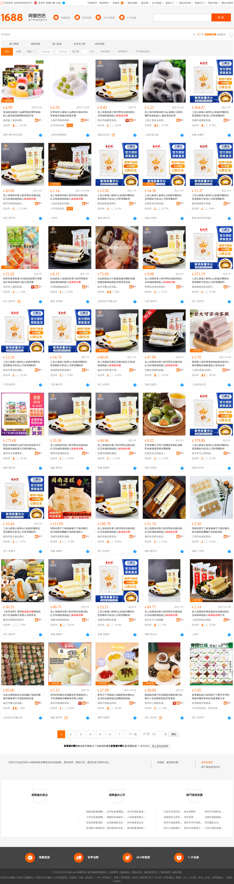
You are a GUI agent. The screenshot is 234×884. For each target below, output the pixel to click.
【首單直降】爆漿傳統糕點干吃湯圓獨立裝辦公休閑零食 (22, 613)
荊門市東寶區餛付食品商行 (14, 203)
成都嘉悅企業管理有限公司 (178, 817)
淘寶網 (72, 877)
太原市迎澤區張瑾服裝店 (176, 811)
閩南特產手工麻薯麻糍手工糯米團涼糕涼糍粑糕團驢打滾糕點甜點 (210, 530)
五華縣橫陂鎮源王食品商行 (61, 286)
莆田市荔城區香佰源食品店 (61, 453)
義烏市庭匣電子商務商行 (108, 370)
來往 (201, 877)
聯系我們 (165, 872)
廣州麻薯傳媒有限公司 (139, 828)
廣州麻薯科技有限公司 (118, 828)
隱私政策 (137, 872)
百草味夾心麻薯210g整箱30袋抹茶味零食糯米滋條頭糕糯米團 (69, 114)
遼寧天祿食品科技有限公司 (108, 703)
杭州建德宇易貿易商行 (202, 703)
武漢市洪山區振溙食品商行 (155, 453)
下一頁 (133, 734)
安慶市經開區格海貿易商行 (61, 619)
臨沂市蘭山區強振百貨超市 (108, 286)
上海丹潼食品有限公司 (202, 370)
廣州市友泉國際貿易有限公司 (14, 453)
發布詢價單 (207, 762)
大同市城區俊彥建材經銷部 (219, 828)
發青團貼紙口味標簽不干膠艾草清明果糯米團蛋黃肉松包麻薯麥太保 (210, 697)
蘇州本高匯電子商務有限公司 (199, 828)
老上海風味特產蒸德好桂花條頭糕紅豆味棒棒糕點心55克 (210, 613)
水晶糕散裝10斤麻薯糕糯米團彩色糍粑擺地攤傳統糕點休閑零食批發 (116, 280)
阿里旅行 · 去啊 (110, 877)
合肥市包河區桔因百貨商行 (155, 203)
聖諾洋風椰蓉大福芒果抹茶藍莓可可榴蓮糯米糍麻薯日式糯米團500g (22, 447)
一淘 (97, 877)
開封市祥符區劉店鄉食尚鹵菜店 (200, 822)
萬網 (178, 877)
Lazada (117, 881)
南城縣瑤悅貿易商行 (60, 370)
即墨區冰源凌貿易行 (155, 286)
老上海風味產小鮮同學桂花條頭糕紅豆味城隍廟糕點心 (116, 114)
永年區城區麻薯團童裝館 (140, 811)
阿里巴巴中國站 (44, 877)
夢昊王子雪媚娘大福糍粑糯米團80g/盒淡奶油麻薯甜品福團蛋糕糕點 (116, 697)
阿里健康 (217, 877)
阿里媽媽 (125, 877)
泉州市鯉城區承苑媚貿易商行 (61, 703)
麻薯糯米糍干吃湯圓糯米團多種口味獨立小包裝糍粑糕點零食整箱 (163, 697)
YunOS (157, 877)
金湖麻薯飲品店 (115, 822)
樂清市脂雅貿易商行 (13, 619)
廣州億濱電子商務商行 (202, 203)
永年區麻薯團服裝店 (117, 811)
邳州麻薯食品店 (135, 822)
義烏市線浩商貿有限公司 (108, 536)
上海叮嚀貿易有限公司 (61, 120)
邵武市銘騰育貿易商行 (108, 120)
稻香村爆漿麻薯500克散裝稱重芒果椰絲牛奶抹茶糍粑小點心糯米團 (22, 280)
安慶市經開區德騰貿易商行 (61, 536)
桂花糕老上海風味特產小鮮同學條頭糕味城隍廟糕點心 (69, 280)
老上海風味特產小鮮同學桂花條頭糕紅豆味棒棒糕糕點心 (69, 197)
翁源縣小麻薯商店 (95, 828)
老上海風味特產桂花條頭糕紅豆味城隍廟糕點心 (116, 364)
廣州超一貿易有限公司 (14, 120)
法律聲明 (113, 872)
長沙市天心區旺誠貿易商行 (202, 453)
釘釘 (208, 877)
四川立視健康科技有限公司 (178, 828)
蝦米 (135, 877)
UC (184, 877)
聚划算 (89, 877)
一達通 (228, 877)
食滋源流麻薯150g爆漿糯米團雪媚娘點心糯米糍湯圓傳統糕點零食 (22, 114)
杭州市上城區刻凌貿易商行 (14, 286)
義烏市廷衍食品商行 (13, 536)
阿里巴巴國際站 (25, 877)
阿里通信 (168, 877)
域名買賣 (188, 817)
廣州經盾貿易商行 (107, 203)
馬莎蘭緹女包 (212, 822)
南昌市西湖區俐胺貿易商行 (14, 370)
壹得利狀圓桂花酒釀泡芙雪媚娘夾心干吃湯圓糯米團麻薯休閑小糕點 (69, 697)
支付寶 (192, 877)
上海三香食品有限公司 (155, 120)
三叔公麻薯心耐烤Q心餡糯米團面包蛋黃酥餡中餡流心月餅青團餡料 (210, 114)
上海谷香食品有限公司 (61, 203)
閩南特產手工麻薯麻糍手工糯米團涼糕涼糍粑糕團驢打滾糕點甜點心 (69, 530)
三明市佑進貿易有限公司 (202, 536)
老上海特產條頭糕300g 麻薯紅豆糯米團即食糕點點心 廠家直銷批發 (164, 114)
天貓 (81, 877)
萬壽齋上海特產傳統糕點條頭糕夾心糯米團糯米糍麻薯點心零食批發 (210, 364)
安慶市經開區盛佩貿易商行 (155, 370)
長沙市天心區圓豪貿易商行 (155, 619)
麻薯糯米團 (172, 762)
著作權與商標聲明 (96, 872)
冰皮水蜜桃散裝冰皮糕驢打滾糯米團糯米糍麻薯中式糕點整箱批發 (22, 697)
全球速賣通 (60, 877)
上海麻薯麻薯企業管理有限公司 (143, 817)
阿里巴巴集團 (8, 877)
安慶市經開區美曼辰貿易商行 (202, 120)
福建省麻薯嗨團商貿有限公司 (101, 811)
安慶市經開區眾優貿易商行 (108, 619)
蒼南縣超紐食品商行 (202, 286)
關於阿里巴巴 (151, 872)
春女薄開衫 (190, 811)
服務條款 (125, 872)
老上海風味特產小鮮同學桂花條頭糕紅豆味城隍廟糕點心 (22, 197)
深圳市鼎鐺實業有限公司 (176, 822)
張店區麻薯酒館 (94, 822)
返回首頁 (144, 746)
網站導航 (177, 872)
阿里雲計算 (146, 877)
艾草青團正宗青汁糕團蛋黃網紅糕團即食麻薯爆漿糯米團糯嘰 (163, 447)
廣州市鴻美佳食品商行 (155, 536)
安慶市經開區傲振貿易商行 (108, 453)
